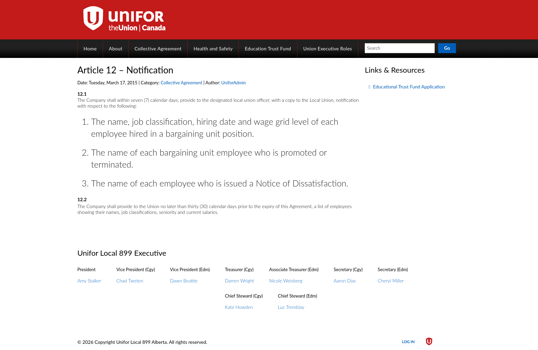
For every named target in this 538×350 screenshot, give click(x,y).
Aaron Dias (345, 280)
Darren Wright (239, 280)
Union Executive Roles (327, 48)
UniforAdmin (233, 82)
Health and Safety (213, 48)
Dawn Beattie (184, 280)
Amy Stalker (89, 280)
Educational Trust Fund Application (409, 86)
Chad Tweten (129, 280)
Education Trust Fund (268, 48)
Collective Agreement (158, 48)
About (115, 48)
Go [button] (447, 48)
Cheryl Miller (391, 280)
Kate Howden (239, 307)
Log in (408, 341)
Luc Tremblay (291, 307)
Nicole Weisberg (286, 280)
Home (90, 48)
